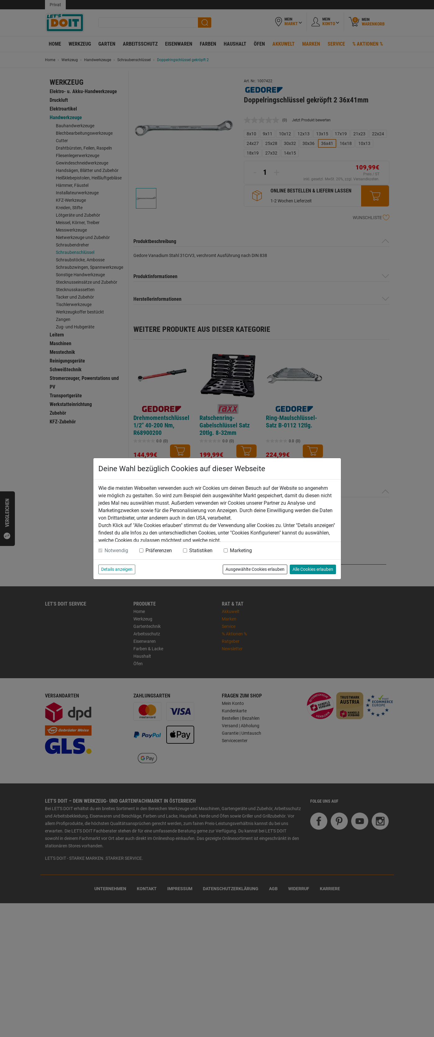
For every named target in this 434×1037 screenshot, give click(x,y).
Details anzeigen (116, 569)
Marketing (241, 550)
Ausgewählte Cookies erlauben (255, 569)
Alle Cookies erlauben (313, 569)
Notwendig (116, 550)
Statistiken (201, 550)
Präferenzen (158, 550)
